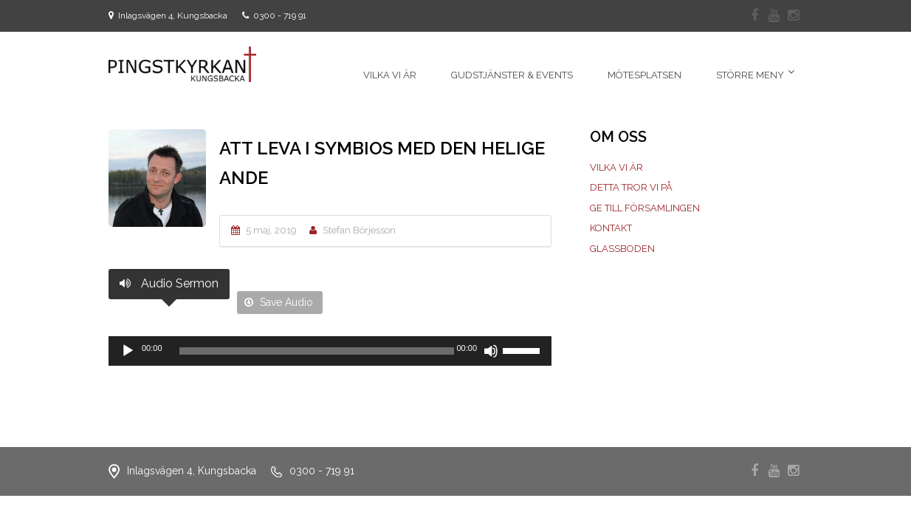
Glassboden (622, 248)
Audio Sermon (169, 283)
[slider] (317, 351)
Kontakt (611, 227)
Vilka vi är (616, 167)
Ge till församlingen (645, 208)
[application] (330, 351)
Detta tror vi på (631, 187)
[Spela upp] (127, 351)
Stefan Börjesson (359, 230)
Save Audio (278, 302)
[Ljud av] (491, 351)
